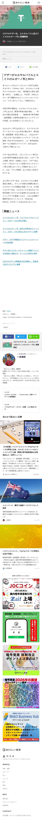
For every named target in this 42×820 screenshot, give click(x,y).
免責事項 (5, 805)
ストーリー (6, 772)
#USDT (6, 327)
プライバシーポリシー (10, 802)
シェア (9, 67)
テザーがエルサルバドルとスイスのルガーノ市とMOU (19, 53)
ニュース (15, 41)
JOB (4, 782)
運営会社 (5, 799)
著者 (4, 785)
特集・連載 (6, 769)
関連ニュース (7, 59)
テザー (9, 311)
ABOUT (5, 789)
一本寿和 (21, 357)
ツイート (22, 67)
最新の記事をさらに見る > (21, 576)
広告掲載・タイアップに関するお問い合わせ (17, 815)
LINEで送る (35, 67)
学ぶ (4, 775)
